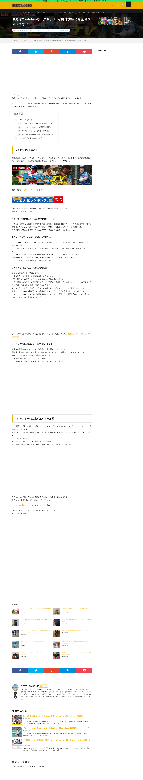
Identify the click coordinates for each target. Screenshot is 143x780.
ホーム (14, 12)
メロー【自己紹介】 (47, 12)
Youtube (32, 36)
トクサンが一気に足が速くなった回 (28, 144)
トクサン (42, 36)
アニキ (37, 36)
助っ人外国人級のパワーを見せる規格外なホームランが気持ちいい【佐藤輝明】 (54, 722)
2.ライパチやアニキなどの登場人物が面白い (35, 133)
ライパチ (56, 36)
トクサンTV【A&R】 (23, 126)
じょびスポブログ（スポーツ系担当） (70, 12)
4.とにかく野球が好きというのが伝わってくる (35, 140)
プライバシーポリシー (21, 16)
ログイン (32, 773)
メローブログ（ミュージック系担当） (99, 12)
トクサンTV (49, 36)
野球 (25, 36)
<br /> (18, 534)
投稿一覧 (43, 692)
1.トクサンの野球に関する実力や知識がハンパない (37, 129)
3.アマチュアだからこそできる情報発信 (33, 137)
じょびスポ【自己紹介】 (28, 12)
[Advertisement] (52, 82)
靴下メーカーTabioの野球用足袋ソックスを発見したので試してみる (76, 636)
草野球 (62, 36)
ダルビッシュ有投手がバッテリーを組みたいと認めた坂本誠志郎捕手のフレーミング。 (56, 734)
